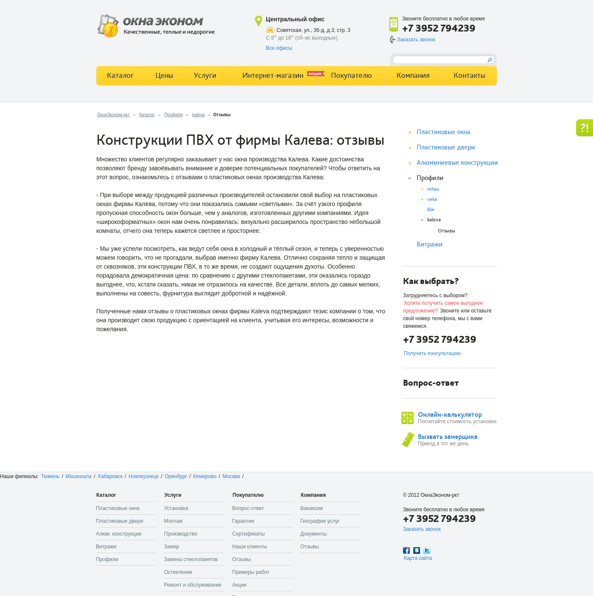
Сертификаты (248, 534)
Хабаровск (110, 476)
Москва (231, 476)
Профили (173, 114)
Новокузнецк (144, 476)
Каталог (147, 114)
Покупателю (351, 76)
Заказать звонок (416, 40)
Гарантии (243, 521)
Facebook (406, 550)
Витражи (430, 244)
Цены (164, 76)
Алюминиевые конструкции (457, 162)
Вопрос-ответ (248, 508)
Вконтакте (416, 550)
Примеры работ (251, 572)
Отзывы (446, 231)
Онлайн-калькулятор (450, 414)
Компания (413, 76)
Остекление (178, 572)
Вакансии (311, 508)
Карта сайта (418, 558)
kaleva (198, 114)
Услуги (205, 76)
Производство (180, 534)
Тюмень (50, 476)
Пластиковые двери (446, 147)
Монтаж (173, 521)
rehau (433, 189)
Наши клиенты (249, 547)
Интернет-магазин (280, 75)
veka (432, 199)
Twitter (426, 550)
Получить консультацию (432, 353)
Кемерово (204, 476)
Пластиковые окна (443, 132)
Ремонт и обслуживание (193, 585)
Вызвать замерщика (448, 437)
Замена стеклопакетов (191, 559)
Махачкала (79, 476)
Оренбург (175, 476)
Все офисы (279, 48)
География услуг (320, 521)
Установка (176, 508)
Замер (171, 547)
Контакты (469, 76)
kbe (431, 209)
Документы (313, 534)
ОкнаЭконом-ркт (113, 114)
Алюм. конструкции (118, 534)
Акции (239, 585)
